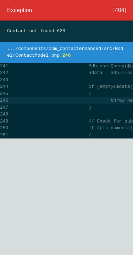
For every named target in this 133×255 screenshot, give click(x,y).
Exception (19, 10)
